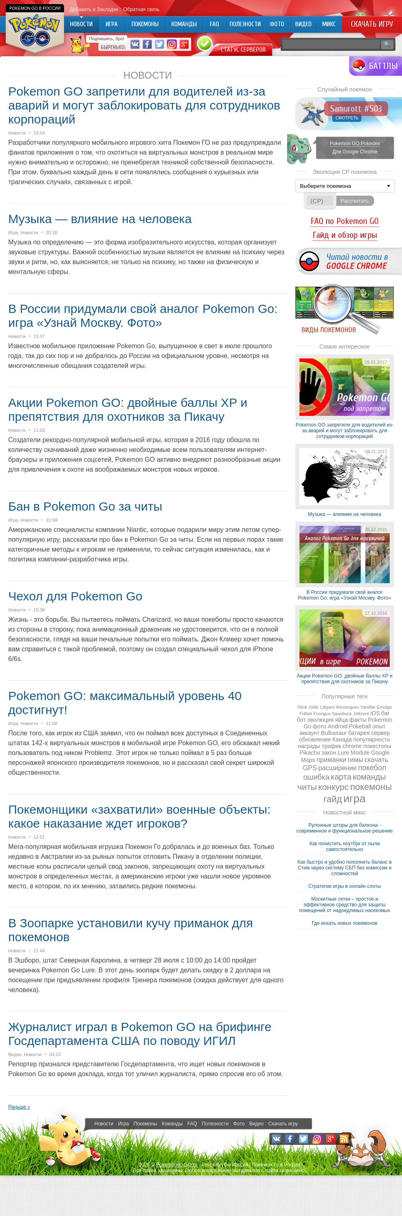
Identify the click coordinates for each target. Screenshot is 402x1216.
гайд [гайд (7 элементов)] (333, 799)
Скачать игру (372, 24)
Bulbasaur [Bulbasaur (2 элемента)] (334, 733)
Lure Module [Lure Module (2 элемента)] (354, 752)
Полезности (215, 1124)
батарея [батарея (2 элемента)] (359, 733)
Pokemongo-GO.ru (177, 1165)
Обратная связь (141, 9)
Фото (239, 1124)
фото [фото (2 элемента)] (319, 726)
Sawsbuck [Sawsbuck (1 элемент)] (342, 713)
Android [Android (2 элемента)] (337, 726)
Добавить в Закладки (94, 9)
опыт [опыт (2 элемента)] (379, 726)
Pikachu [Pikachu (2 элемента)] (309, 752)
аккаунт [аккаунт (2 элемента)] (309, 733)
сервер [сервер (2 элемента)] (380, 733)
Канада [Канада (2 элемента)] (342, 739)
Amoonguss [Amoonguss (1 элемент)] (347, 707)
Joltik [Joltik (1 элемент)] (313, 707)
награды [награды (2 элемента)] (309, 746)
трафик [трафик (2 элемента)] (331, 746)
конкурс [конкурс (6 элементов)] (333, 787)
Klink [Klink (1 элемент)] (302, 707)
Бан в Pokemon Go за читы (85, 506)
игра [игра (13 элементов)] (354, 798)
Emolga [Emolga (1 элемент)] (384, 707)
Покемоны (146, 1124)
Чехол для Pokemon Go (75, 596)
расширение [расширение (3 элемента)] (337, 767)
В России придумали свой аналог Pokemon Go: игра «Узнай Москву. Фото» (143, 315)
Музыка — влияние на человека (100, 219)
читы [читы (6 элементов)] (307, 787)
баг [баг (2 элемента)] (385, 713)
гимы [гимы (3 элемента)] (355, 759)
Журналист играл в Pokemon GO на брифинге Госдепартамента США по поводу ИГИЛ (140, 1033)
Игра (13, 232)
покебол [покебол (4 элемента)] (372, 768)
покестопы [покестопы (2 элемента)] (377, 746)
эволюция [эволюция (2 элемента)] (320, 719)
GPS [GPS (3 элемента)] (310, 767)
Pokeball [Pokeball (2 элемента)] (360, 726)
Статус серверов (243, 49)
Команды (172, 1124)
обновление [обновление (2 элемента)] (315, 739)
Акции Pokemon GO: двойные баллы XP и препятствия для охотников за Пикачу (127, 409)
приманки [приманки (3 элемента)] (332, 759)
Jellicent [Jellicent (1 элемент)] (361, 713)
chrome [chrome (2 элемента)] (352, 746)
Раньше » (19, 1107)
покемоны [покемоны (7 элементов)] (371, 787)
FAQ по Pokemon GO (345, 221)
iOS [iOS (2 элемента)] (375, 713)
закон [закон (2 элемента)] (329, 752)
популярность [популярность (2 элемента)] (371, 739)
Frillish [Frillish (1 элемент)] (305, 713)
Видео (14, 1054)
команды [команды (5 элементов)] (369, 776)
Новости (17, 132)
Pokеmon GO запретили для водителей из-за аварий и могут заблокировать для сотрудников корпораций (144, 105)
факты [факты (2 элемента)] (357, 719)
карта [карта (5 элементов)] (341, 776)
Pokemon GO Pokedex (355, 143)
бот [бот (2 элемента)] (301, 719)
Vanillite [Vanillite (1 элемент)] (368, 707)
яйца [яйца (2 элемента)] (341, 719)
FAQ (192, 1124)
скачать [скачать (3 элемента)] (376, 759)
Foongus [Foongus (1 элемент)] (321, 713)
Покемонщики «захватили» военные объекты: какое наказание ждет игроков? (139, 816)
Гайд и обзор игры (345, 235)
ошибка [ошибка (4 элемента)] (316, 777)
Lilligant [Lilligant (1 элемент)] (327, 707)
